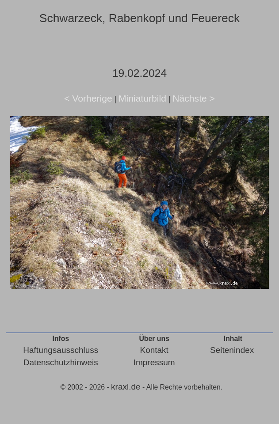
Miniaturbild (142, 98)
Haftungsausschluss (60, 350)
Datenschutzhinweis (60, 362)
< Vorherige (88, 98)
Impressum (154, 362)
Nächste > (193, 98)
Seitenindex (232, 350)
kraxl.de (126, 386)
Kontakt (154, 350)
